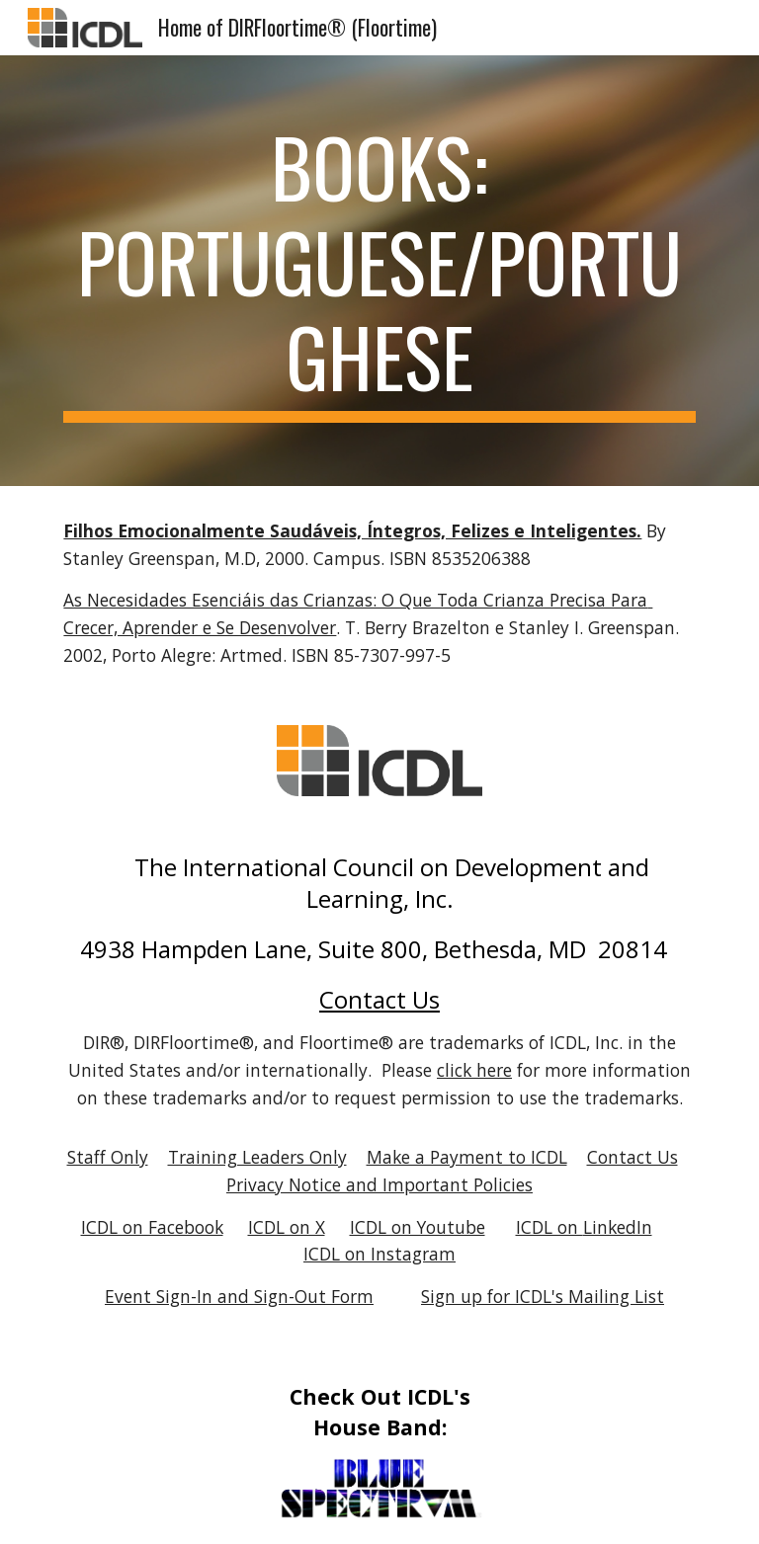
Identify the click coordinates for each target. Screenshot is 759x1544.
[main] (379, 271)
